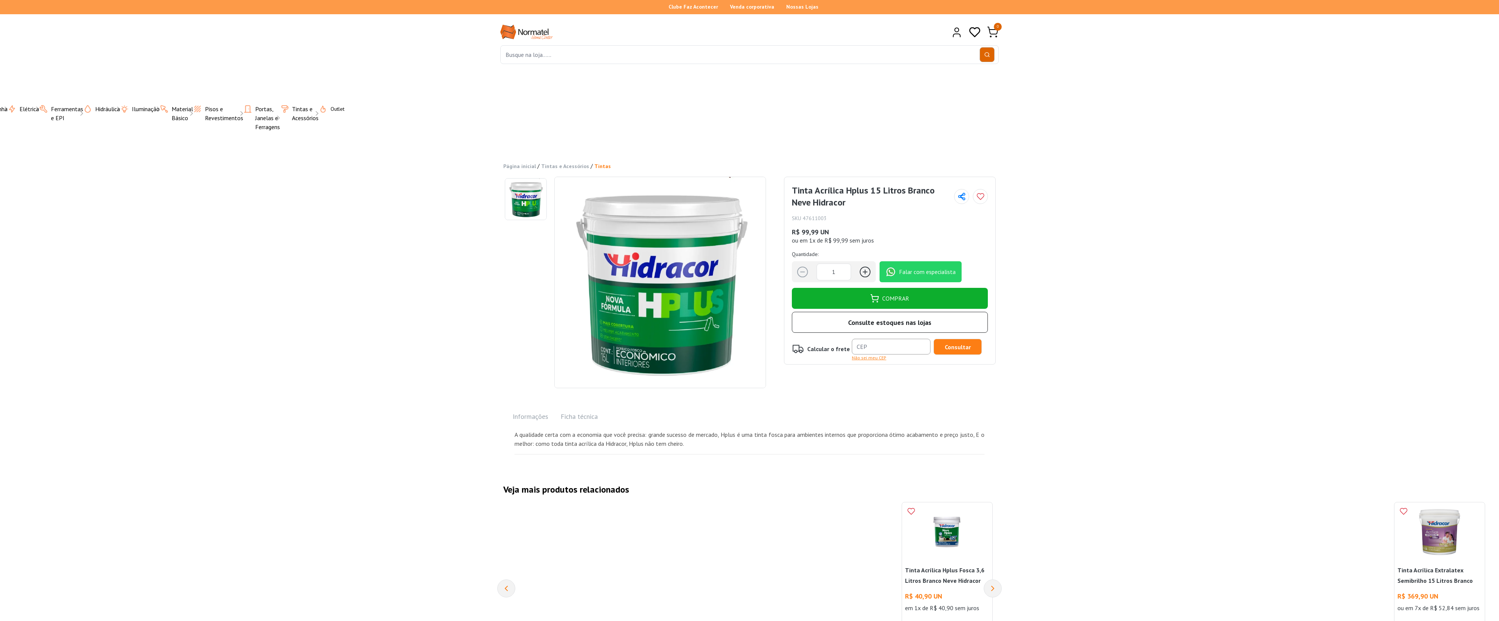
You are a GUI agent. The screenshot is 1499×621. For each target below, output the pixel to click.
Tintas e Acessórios (565, 166)
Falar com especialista (921, 272)
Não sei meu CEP (869, 357)
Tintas (602, 166)
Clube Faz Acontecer (693, 6)
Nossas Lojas (802, 6)
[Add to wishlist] (980, 196)
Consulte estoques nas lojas (889, 322)
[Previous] (506, 588)
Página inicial (519, 166)
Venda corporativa (752, 6)
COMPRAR (889, 298)
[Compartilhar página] (961, 196)
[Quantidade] (834, 272)
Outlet (327, 108)
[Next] (993, 588)
